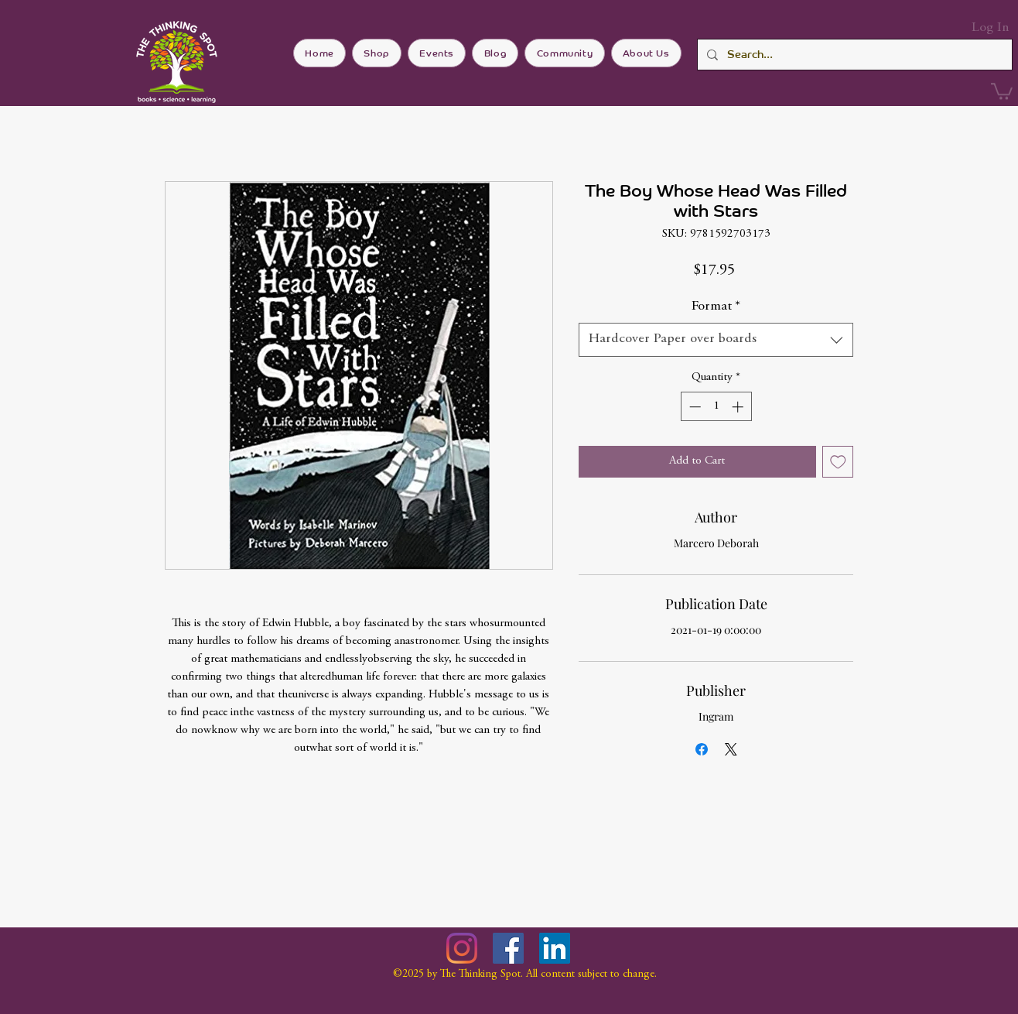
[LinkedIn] (554, 948)
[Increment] (739, 406)
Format (716, 306)
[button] (1002, 90)
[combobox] (716, 339)
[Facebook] (508, 948)
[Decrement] (693, 406)
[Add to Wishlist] (838, 462)
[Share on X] (731, 749)
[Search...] (853, 54)
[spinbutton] (716, 406)
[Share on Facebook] (701, 749)
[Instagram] (461, 948)
